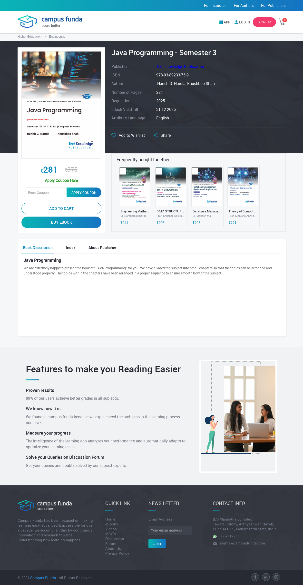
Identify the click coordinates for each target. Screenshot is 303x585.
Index (70, 247)
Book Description (38, 247)
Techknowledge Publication (180, 66)
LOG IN (244, 22)
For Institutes (215, 5)
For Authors (244, 5)
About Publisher (102, 247)
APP (227, 22)
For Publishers (273, 5)
